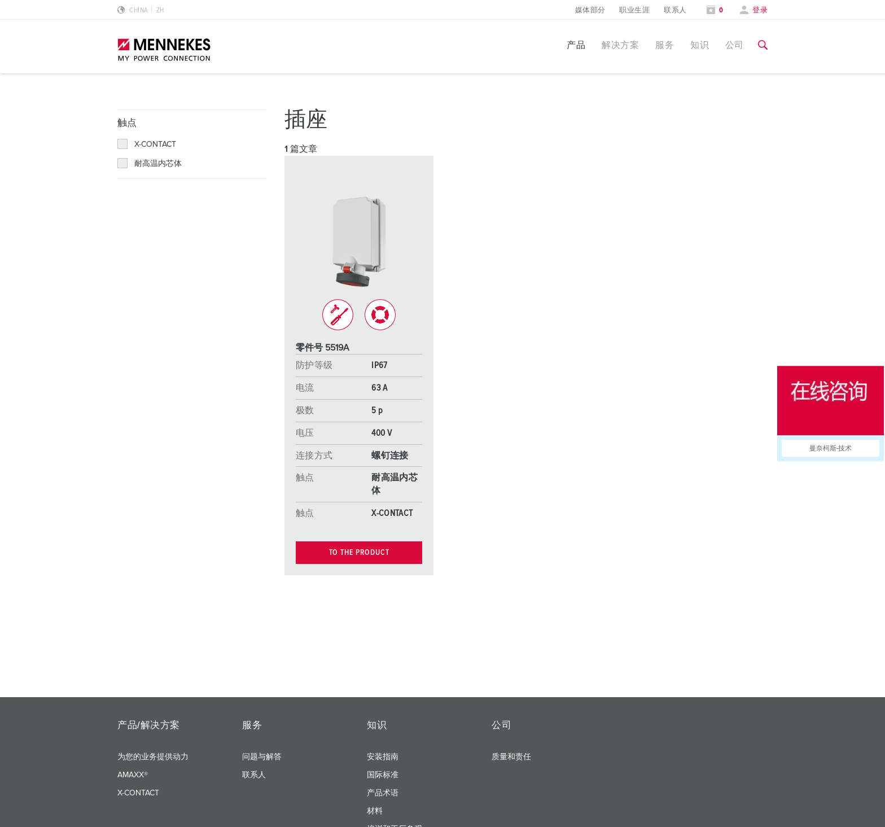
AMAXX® (132, 775)
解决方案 (620, 45)
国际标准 (382, 775)
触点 (127, 123)
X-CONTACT (138, 793)
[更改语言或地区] (140, 10)
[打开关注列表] (715, 10)
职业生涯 (634, 10)
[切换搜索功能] (763, 45)
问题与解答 (262, 757)
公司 (734, 45)
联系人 (675, 10)
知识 (699, 45)
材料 (375, 811)
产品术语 (382, 793)
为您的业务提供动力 (153, 757)
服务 (664, 45)
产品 (576, 45)
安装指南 (382, 757)
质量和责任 (511, 757)
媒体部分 (590, 10)
